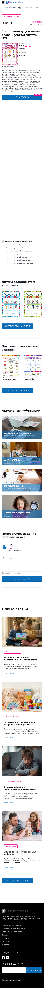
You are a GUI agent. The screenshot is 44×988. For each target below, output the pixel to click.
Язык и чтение (27, 248)
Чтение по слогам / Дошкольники (18, 257)
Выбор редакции (26, 251)
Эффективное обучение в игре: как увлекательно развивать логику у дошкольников (20, 724)
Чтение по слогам (11, 16)
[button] (3, 304)
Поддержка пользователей (12, 932)
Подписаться (34, 970)
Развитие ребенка (12, 717)
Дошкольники (11, 245)
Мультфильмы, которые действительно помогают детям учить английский (20, 659)
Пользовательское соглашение (13, 928)
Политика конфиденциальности (14, 925)
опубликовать (22, 579)
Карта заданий (7, 945)
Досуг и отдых (11, 846)
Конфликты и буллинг (14, 781)
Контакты (5, 941)
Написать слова (12, 251)
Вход (41, 2)
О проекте (5, 935)
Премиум (5, 938)
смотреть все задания (17, 390)
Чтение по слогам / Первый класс (18, 260)
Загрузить (22, 97)
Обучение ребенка (12, 652)
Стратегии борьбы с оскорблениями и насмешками (20, 788)
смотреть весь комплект (17, 326)
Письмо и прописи (13, 248)
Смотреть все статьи (17, 881)
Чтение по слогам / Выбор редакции (19, 263)
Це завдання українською (10, 66)
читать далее (9, 673)
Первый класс (24, 245)
